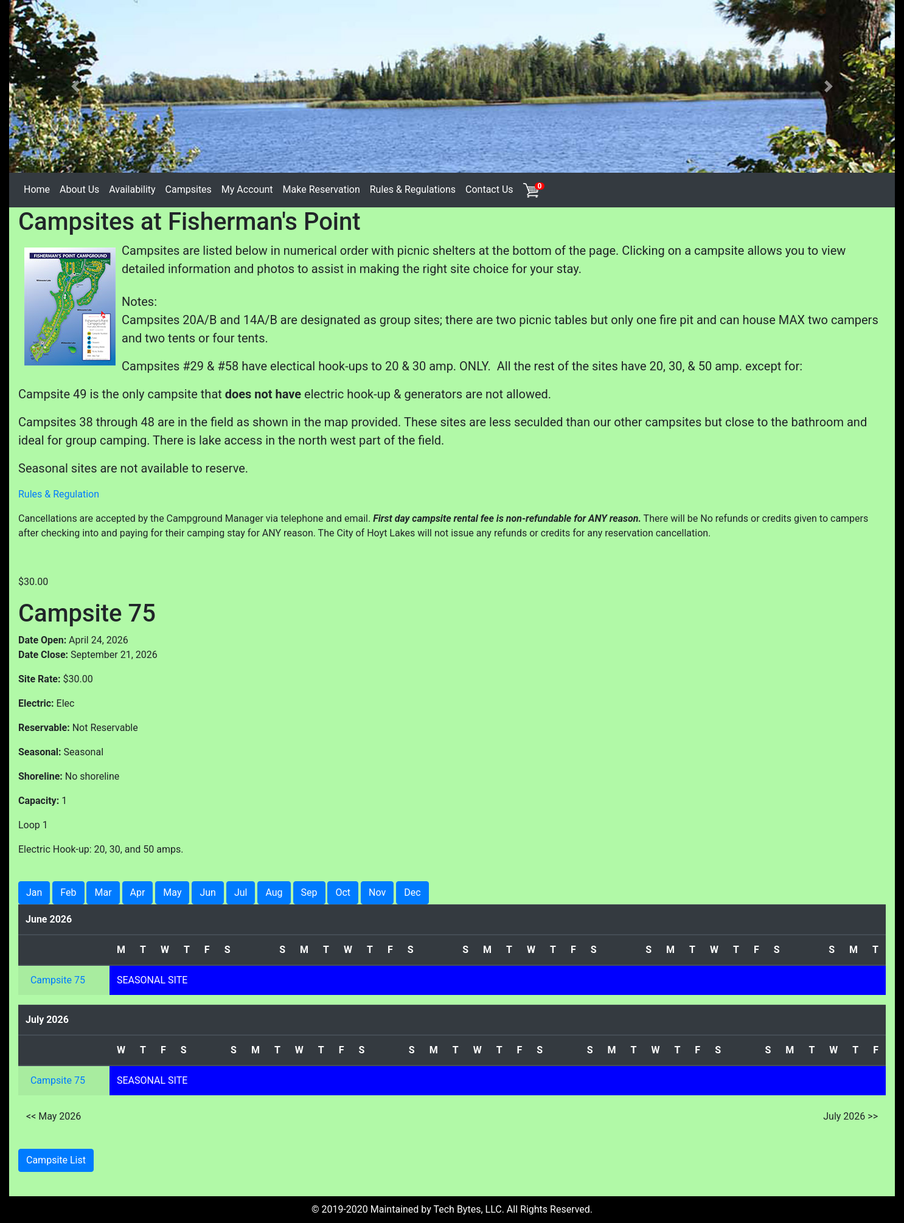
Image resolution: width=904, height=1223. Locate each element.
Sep (309, 892)
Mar (102, 892)
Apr (137, 892)
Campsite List (56, 1160)
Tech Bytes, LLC (467, 1209)
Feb (68, 892)
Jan (34, 892)
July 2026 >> (850, 1116)
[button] (75, 86)
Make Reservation (321, 189)
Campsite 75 (57, 980)
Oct (342, 892)
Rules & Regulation (58, 494)
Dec (412, 892)
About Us (79, 189)
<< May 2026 (53, 1116)
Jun (207, 892)
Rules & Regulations (413, 189)
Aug (273, 892)
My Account (247, 189)
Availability (132, 189)
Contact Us (489, 189)
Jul (241, 892)
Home (37, 189)
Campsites (188, 189)
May (172, 892)
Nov (377, 892)
